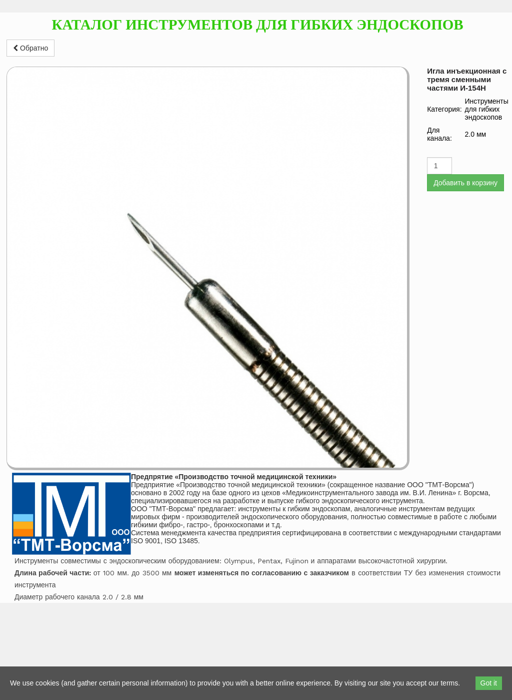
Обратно (30, 48)
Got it (488, 683)
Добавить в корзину (466, 183)
